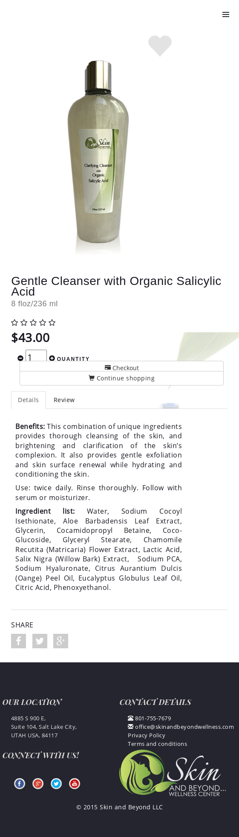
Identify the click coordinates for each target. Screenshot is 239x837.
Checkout (122, 368)
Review (64, 400)
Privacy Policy (146, 735)
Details (28, 400)
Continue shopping (122, 378)
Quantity (73, 359)
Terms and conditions (157, 744)
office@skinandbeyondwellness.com (181, 727)
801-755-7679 (153, 718)
